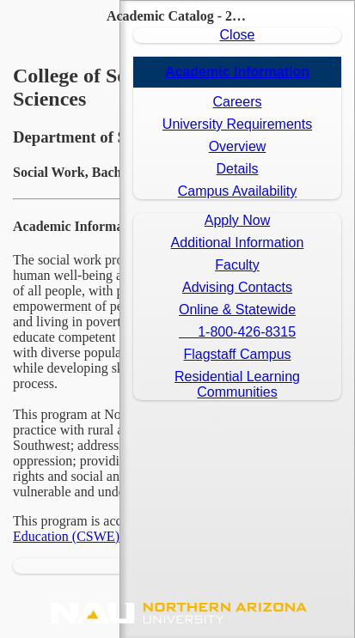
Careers (237, 101)
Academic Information (237, 71)
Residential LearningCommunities (237, 384)
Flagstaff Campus (237, 354)
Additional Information (237, 242)
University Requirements (237, 124)
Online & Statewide (237, 309)
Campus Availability (237, 191)
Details (238, 168)
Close (237, 34)
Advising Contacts (237, 287)
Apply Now (237, 220)
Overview (237, 146)
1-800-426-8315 (237, 332)
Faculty (237, 265)
